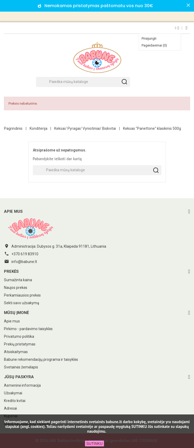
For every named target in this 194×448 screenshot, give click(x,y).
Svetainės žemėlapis (21, 367)
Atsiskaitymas (16, 352)
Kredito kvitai (14, 401)
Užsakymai (13, 393)
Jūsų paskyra (19, 377)
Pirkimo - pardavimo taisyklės (28, 329)
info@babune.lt (24, 262)
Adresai (10, 408)
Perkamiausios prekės (22, 295)
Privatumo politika (19, 336)
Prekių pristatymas (19, 344)
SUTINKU (94, 443)
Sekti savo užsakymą (21, 303)
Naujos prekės (15, 287)
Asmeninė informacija (22, 385)
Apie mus (12, 321)
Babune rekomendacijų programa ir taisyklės (41, 359)
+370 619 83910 (24, 254)
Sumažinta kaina (18, 280)
